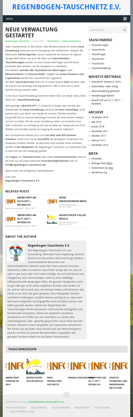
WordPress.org (99, 172)
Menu (9, 18)
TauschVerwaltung (101, 68)
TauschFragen (98, 54)
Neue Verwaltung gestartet (105, 91)
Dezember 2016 (99, 145)
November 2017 (99, 131)
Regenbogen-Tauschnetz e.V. (66, 7)
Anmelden (96, 158)
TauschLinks (97, 63)
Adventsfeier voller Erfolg (104, 86)
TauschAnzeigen (100, 45)
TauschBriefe (98, 49)
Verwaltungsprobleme (102, 95)
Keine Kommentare (71, 41)
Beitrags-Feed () (101, 163)
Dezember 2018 (99, 117)
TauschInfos (53, 41)
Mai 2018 (96, 122)
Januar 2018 (97, 126)
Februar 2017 (98, 140)
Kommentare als (102, 167)
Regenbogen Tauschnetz (17, 41)
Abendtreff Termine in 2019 (106, 81)
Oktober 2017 (98, 135)
